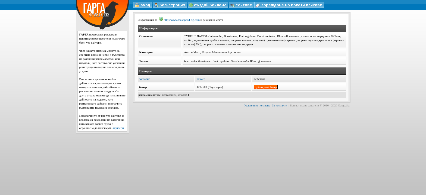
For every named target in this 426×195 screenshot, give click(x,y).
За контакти (279, 105)
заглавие (144, 78)
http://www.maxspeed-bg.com (179, 19)
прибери (118, 127)
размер (201, 78)
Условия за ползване (257, 105)
